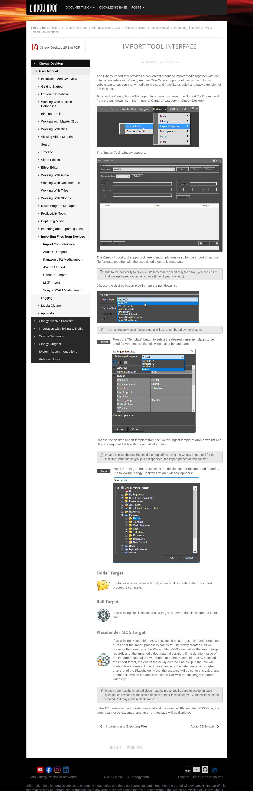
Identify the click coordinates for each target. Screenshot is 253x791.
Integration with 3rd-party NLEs (61, 328)
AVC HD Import (54, 267)
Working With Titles (54, 190)
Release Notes (49, 359)
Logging (46, 298)
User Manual (160, 27)
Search (46, 144)
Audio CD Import (55, 252)
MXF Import (51, 282)
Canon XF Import (55, 275)
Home (56, 27)
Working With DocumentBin (60, 183)
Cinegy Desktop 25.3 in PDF (60, 47)
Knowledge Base (113, 7)
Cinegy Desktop (76, 27)
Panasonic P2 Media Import (62, 259)
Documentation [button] (80, 7)
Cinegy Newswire (51, 336)
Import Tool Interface (45, 32)
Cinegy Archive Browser (56, 321)
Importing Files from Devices (193, 27)
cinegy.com (140, 776)
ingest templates (194, 339)
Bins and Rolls (51, 113)
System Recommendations (58, 351)
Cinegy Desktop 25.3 (106, 27)
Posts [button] (137, 7)
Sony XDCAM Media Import (62, 290)
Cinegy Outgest (50, 344)
